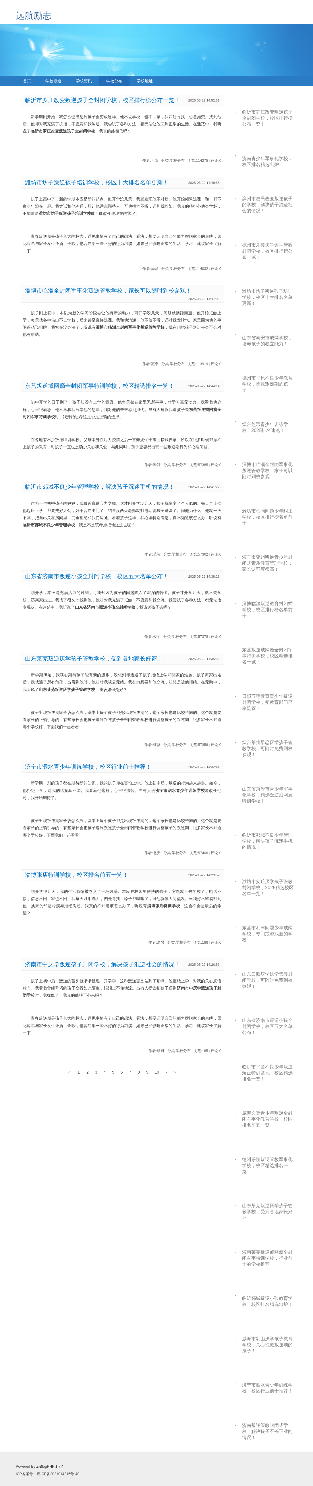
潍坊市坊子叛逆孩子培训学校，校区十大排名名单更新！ (97, 182)
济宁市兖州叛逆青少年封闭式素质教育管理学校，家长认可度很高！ (267, 563)
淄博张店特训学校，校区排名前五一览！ (76, 875)
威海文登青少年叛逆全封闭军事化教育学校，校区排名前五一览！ (267, 1118)
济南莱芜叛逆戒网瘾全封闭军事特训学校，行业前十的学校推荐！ (267, 1258)
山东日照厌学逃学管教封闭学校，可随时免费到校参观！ (267, 980)
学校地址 (145, 81)
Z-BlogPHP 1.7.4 (49, 1466)
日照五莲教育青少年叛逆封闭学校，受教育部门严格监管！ (267, 702)
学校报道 (53, 81)
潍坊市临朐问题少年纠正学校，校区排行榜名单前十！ (267, 516)
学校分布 (114, 81)
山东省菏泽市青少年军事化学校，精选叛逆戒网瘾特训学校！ (267, 794)
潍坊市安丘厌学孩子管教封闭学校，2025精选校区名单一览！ (268, 887)
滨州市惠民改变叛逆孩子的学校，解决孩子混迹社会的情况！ (267, 204)
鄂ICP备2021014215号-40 (58, 1474)
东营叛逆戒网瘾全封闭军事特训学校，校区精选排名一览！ (99, 386)
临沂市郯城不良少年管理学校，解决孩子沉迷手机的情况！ (99, 487)
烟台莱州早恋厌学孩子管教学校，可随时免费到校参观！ (267, 748)
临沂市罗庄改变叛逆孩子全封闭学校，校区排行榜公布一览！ (102, 100)
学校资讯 (84, 81)
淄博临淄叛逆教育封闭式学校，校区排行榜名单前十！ (267, 609)
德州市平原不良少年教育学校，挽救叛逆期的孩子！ (267, 383)
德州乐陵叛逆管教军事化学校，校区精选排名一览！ (267, 1165)
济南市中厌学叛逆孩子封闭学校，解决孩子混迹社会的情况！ (102, 964)
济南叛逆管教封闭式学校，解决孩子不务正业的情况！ (267, 1431)
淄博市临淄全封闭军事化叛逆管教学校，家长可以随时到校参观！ (108, 290)
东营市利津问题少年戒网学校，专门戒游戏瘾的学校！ (267, 933)
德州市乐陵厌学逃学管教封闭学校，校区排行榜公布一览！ (267, 251)
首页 (27, 81)
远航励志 (33, 16)
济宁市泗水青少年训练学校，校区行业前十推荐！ (88, 767)
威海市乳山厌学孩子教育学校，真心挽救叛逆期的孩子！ (267, 1344)
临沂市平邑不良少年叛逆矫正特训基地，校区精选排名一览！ (267, 1072)
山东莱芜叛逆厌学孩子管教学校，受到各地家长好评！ (94, 658)
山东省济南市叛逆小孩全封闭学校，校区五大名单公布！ (97, 576)
